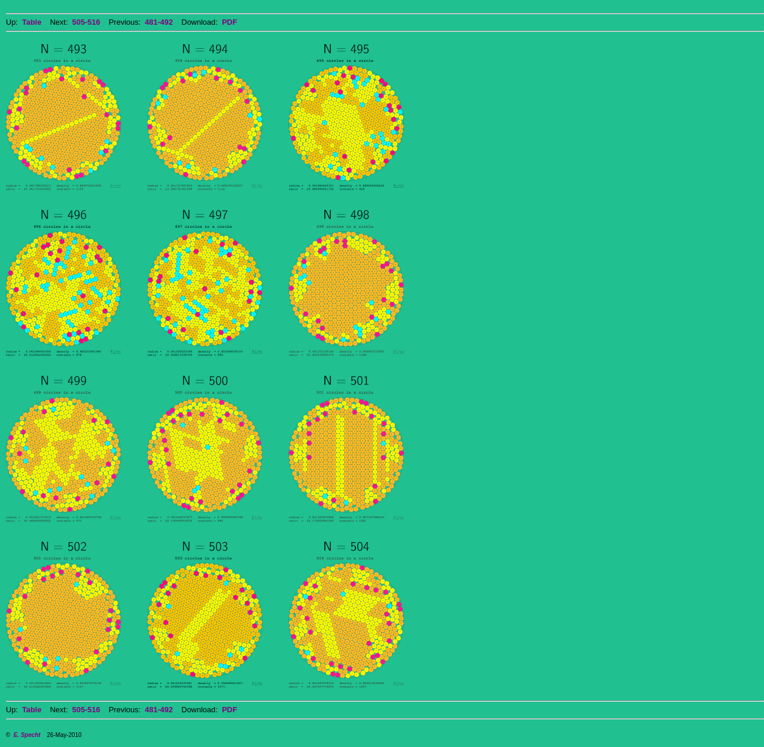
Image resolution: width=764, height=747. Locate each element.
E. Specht (27, 735)
